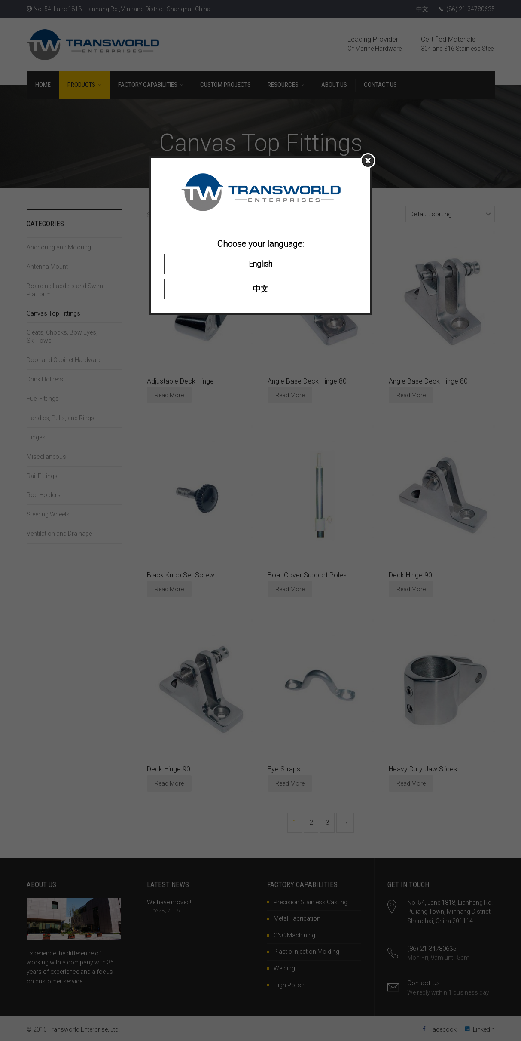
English (260, 263)
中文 (260, 288)
